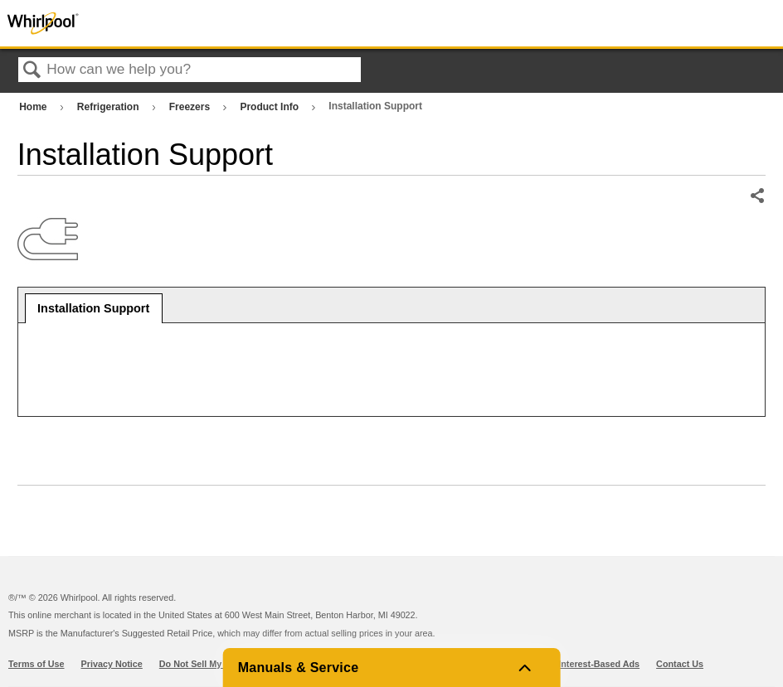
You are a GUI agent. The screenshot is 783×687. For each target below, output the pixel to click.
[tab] (94, 308)
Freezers (191, 107)
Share (757, 196)
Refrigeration (109, 107)
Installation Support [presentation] (93, 308)
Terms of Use (36, 664)
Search (32, 71)
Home (34, 107)
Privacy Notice (112, 664)
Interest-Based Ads (599, 664)
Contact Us (679, 664)
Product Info (270, 107)
